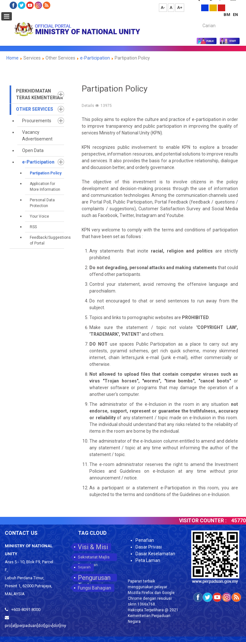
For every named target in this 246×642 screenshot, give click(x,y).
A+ (179, 7)
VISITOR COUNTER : (207, 521)
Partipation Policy (46, 173)
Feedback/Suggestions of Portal (47, 240)
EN (235, 14)
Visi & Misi (93, 547)
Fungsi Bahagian (94, 587)
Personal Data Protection (42, 203)
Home (12, 57)
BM (227, 14)
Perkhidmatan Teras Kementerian (39, 94)
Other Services (34, 109)
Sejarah (84, 567)
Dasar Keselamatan (155, 553)
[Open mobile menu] (6, 16)
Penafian (144, 540)
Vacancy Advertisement (37, 135)
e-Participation (95, 57)
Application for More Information (45, 186)
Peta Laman (147, 560)
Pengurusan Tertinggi (94, 578)
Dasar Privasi (148, 547)
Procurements (36, 120)
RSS (33, 227)
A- (163, 7)
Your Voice (39, 216)
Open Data (33, 150)
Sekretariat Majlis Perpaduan (94, 558)
